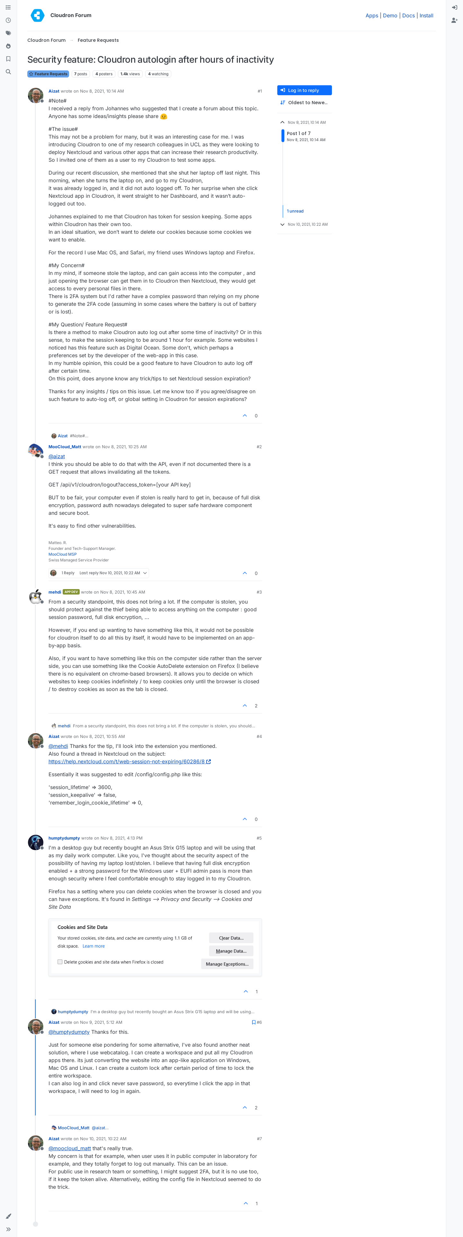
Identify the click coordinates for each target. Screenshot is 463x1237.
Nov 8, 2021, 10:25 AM (124, 446)
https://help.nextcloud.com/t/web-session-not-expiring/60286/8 (130, 761)
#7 (259, 1138)
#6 (259, 1022)
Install (426, 15)
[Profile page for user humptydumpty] (35, 842)
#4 (259, 736)
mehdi (55, 592)
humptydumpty (64, 838)
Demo (390, 15)
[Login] (454, 8)
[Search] (8, 72)
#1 (260, 91)
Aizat (54, 91)
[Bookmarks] (8, 59)
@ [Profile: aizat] (57, 456)
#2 (259, 446)
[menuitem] (454, 8)
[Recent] (8, 20)
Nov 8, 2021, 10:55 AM (102, 736)
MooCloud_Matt (65, 446)
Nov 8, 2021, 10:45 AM (122, 592)
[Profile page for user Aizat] (35, 95)
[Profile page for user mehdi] (35, 596)
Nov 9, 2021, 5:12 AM (101, 1022)
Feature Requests (48, 73)
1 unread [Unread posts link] (295, 211)
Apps (372, 15)
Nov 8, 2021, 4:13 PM (122, 838)
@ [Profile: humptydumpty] (69, 1032)
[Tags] (8, 33)
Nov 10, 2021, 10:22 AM (103, 1138)
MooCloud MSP (63, 554)
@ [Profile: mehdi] (58, 746)
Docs (408, 15)
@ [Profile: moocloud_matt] (70, 1148)
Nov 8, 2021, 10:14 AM (102, 91)
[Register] (454, 20)
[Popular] (8, 46)
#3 (259, 592)
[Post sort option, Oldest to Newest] (304, 103)
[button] (8, 1216)
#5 (259, 838)
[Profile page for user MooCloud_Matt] (35, 451)
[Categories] (8, 8)
